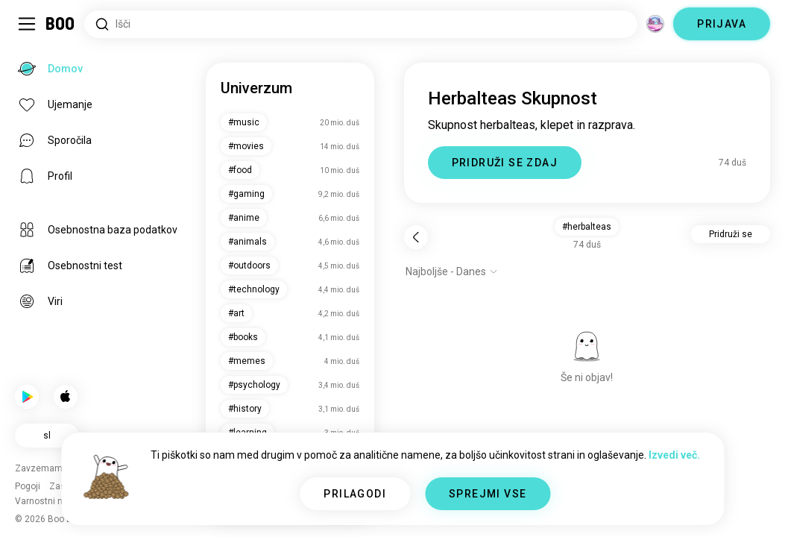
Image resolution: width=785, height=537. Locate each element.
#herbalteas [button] (586, 227)
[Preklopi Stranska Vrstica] (26, 23)
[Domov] (60, 24)
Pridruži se (730, 234)
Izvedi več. (674, 455)
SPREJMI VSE (487, 494)
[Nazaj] (416, 237)
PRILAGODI (355, 494)
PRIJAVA (721, 24)
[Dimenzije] (655, 24)
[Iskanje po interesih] (360, 24)
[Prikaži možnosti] (452, 271)
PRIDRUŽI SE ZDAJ (505, 163)
